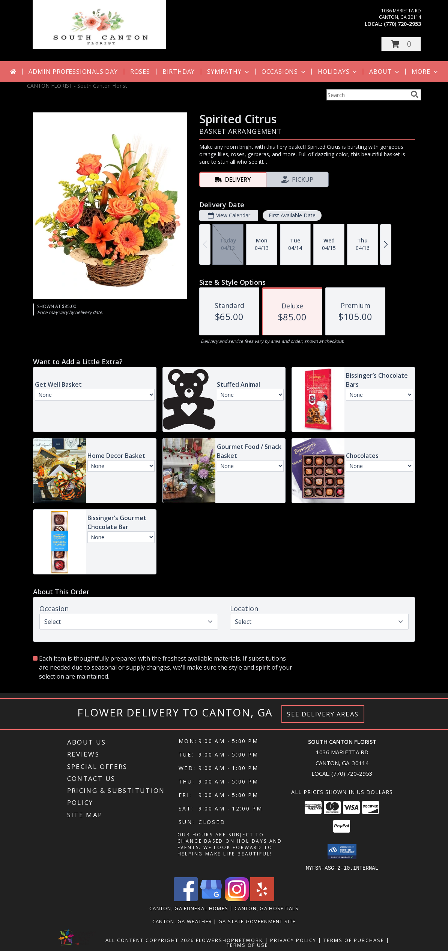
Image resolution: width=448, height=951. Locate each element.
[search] (415, 94)
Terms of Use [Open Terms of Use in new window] (247, 944)
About (385, 71)
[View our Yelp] (262, 898)
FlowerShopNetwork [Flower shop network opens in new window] (229, 939)
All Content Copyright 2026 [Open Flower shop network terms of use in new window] (149, 939)
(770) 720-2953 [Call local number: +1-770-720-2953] (402, 23)
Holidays (338, 71)
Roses (140, 71)
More (425, 71)
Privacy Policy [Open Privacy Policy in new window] (293, 939)
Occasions (284, 71)
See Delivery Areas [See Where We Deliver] (323, 714)
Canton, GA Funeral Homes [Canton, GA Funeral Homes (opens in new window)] (188, 908)
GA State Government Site (257, 921)
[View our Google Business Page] (211, 898)
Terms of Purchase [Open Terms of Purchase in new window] (353, 939)
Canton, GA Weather (182, 921)
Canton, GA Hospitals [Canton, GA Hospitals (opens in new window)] (267, 908)
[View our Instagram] (237, 898)
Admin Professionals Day (73, 71)
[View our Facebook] (186, 898)
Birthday (178, 71)
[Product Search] (367, 95)
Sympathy (228, 71)
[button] (401, 44)
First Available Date (292, 215)
